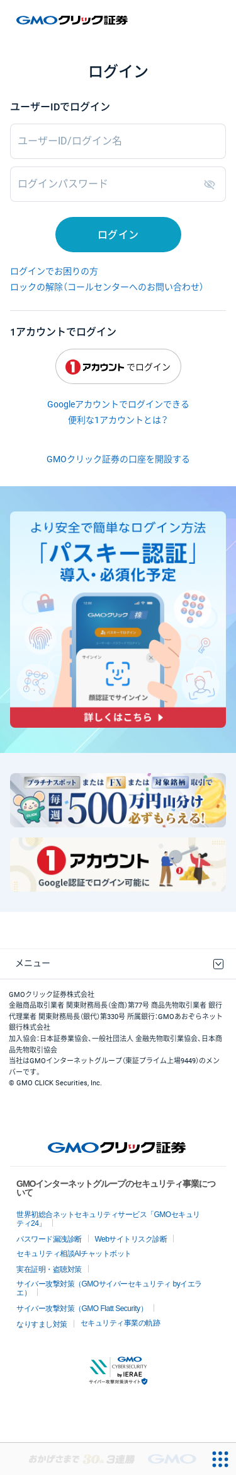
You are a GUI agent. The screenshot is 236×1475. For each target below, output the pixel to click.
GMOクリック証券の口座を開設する (118, 459)
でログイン (118, 367)
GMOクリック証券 (73, 20)
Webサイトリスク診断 (131, 1239)
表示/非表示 (212, 184)
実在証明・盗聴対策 (49, 1269)
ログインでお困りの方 (54, 271)
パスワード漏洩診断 (49, 1239)
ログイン (118, 235)
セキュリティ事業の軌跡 (120, 1323)
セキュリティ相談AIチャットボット (74, 1253)
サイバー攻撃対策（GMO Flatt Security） (81, 1308)
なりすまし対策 (41, 1324)
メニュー (32, 963)
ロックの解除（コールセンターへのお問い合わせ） (107, 287)
